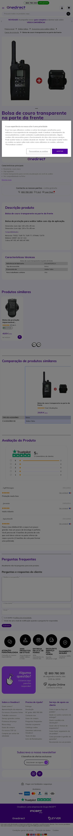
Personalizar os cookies (38, 151)
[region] (36, 139)
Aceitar (60, 151)
